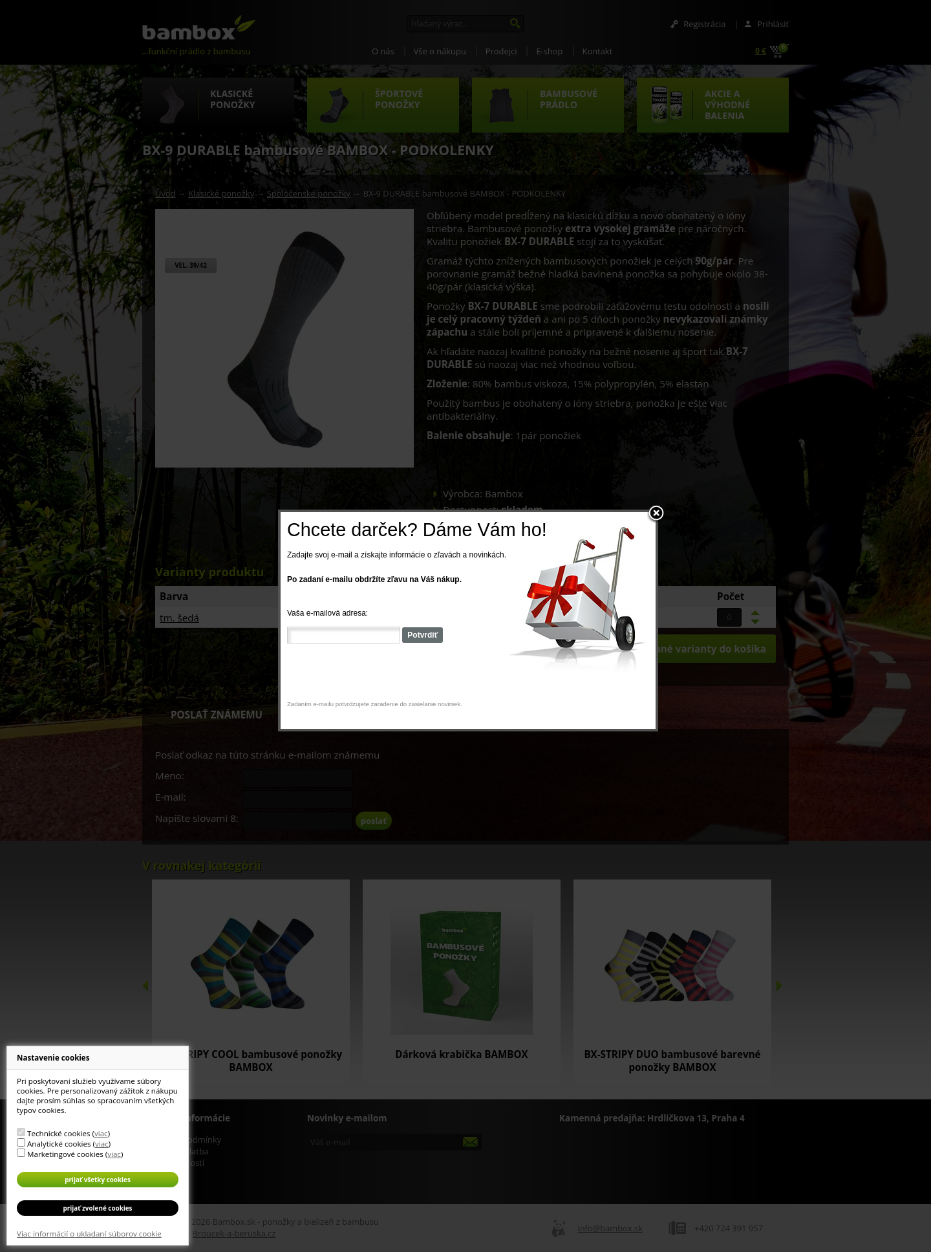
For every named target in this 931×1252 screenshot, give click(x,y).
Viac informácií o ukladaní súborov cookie (89, 1233)
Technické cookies (58, 1133)
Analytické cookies (59, 1144)
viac (101, 1133)
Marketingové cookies (65, 1154)
